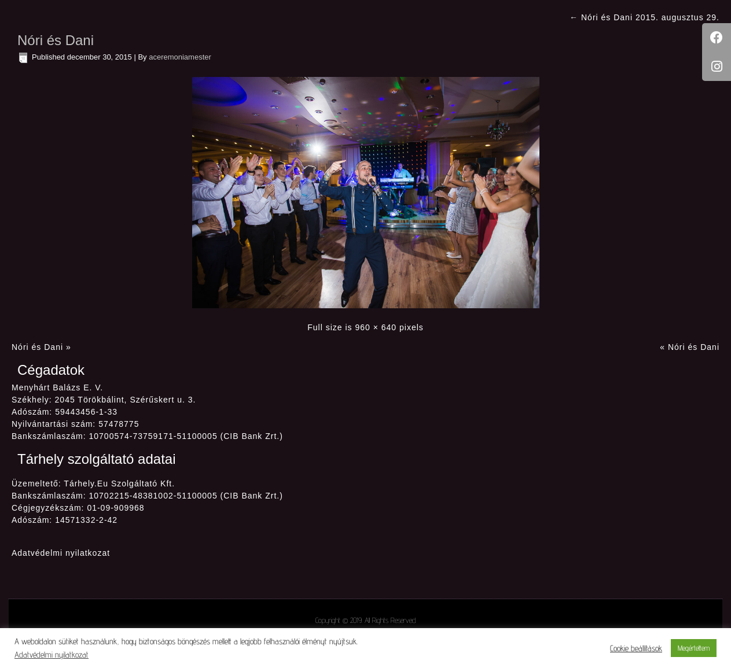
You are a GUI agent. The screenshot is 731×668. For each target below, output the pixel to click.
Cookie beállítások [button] (636, 648)
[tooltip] (716, 37)
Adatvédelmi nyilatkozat (61, 553)
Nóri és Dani (55, 40)
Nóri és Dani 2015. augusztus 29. (644, 17)
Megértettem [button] (694, 647)
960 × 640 (375, 327)
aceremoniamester (180, 57)
